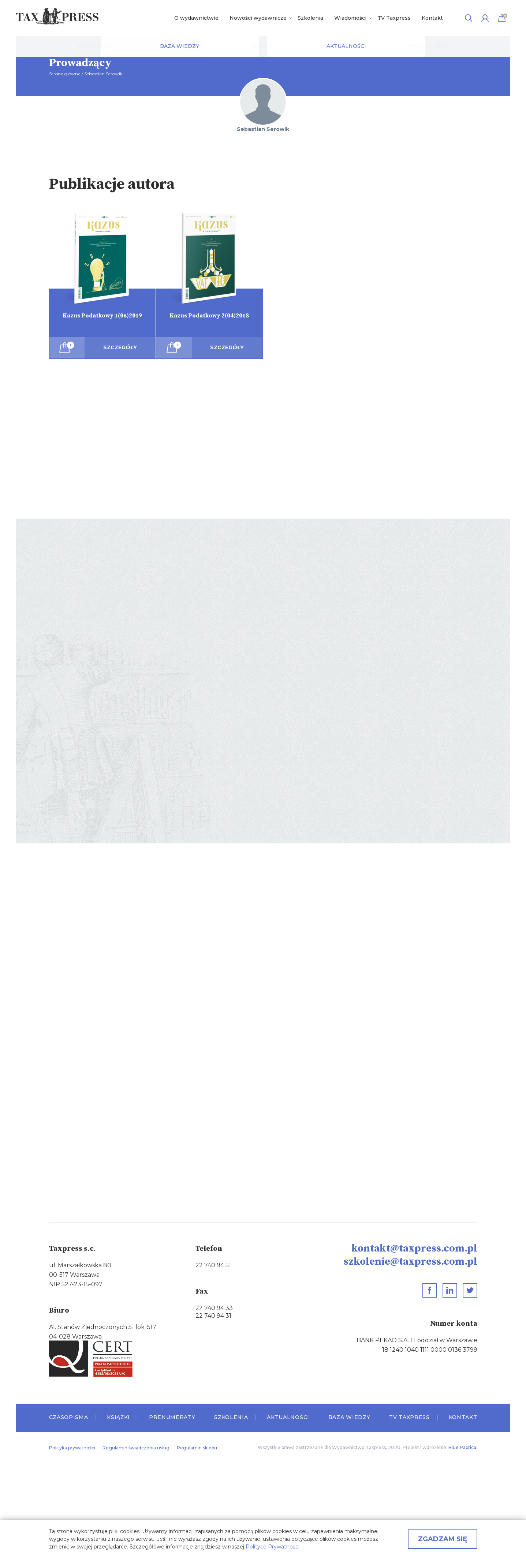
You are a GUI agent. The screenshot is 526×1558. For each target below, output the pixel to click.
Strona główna (65, 73)
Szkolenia (310, 18)
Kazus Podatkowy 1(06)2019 (102, 315)
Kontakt (432, 18)
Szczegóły (120, 347)
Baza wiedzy (349, 1417)
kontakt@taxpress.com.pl (414, 1248)
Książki (118, 1417)
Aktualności (288, 1417)
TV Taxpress (394, 18)
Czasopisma (68, 1417)
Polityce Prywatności (272, 1546)
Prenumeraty (172, 1417)
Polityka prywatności (72, 1447)
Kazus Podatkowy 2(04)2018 (209, 315)
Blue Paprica (462, 1447)
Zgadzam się (442, 1539)
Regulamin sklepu (197, 1447)
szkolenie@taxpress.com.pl (410, 1261)
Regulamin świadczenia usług (135, 1447)
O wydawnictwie (196, 18)
